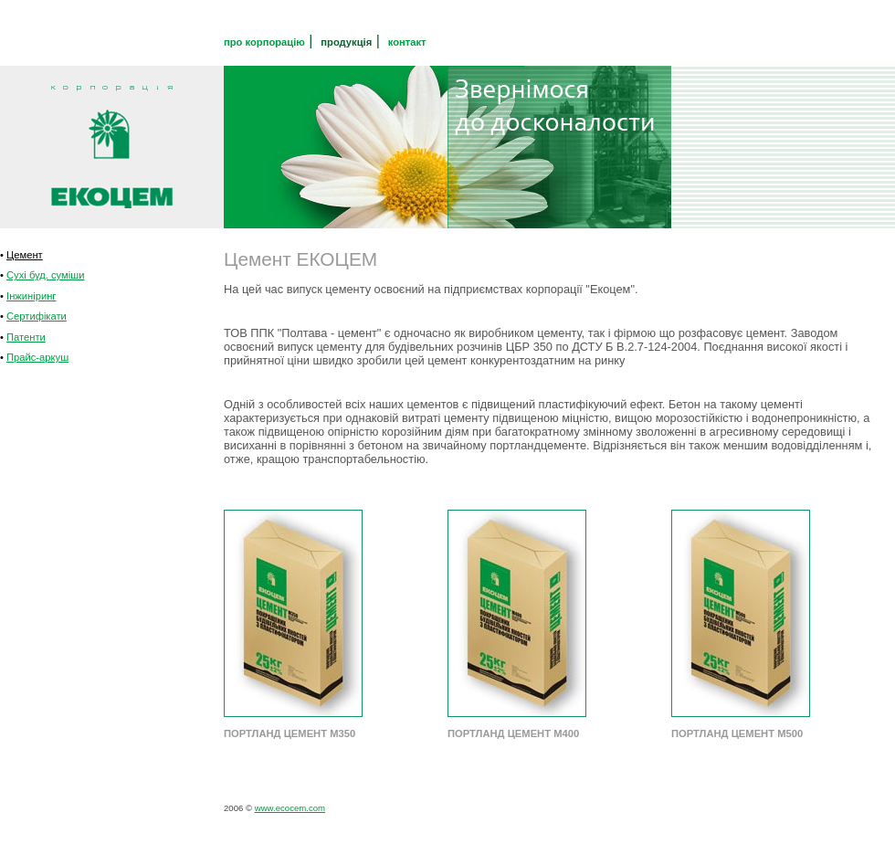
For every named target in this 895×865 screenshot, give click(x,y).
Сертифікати (36, 316)
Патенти (26, 337)
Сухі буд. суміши (45, 274)
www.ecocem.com (290, 808)
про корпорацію (264, 42)
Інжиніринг (31, 295)
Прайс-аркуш (37, 357)
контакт (407, 42)
